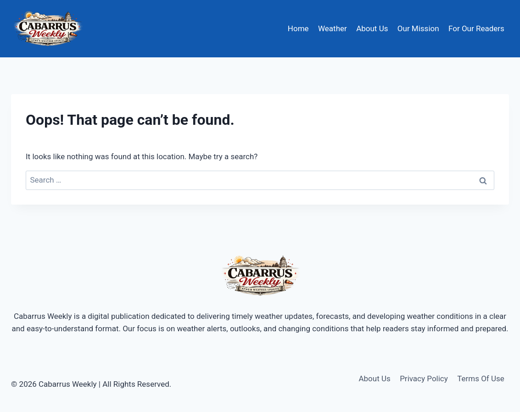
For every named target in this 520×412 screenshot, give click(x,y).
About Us (372, 28)
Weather (332, 28)
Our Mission (418, 28)
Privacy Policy (424, 378)
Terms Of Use (480, 378)
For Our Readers (476, 28)
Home (298, 28)
